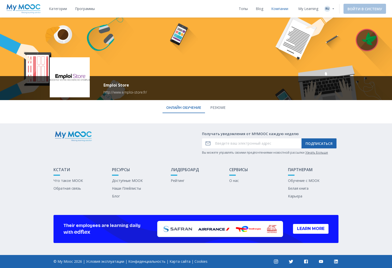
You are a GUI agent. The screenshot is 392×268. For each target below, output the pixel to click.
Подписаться (319, 143)
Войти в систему (365, 9)
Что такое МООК (68, 180)
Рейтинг (177, 180)
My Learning (308, 8)
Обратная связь (67, 188)
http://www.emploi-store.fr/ (125, 92)
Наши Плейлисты (126, 188)
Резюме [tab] (218, 107)
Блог (116, 196)
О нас (234, 180)
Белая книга (298, 188)
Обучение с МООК (304, 180)
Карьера (295, 196)
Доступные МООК (127, 180)
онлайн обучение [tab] (183, 107)
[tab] (58, 9)
